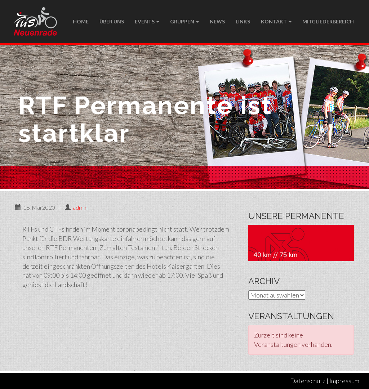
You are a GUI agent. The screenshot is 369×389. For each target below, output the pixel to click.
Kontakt (276, 21)
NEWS (217, 21)
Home (81, 21)
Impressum (344, 381)
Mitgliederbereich (328, 21)
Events (147, 21)
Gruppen (184, 21)
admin (80, 207)
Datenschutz (307, 381)
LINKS (243, 21)
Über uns (111, 21)
